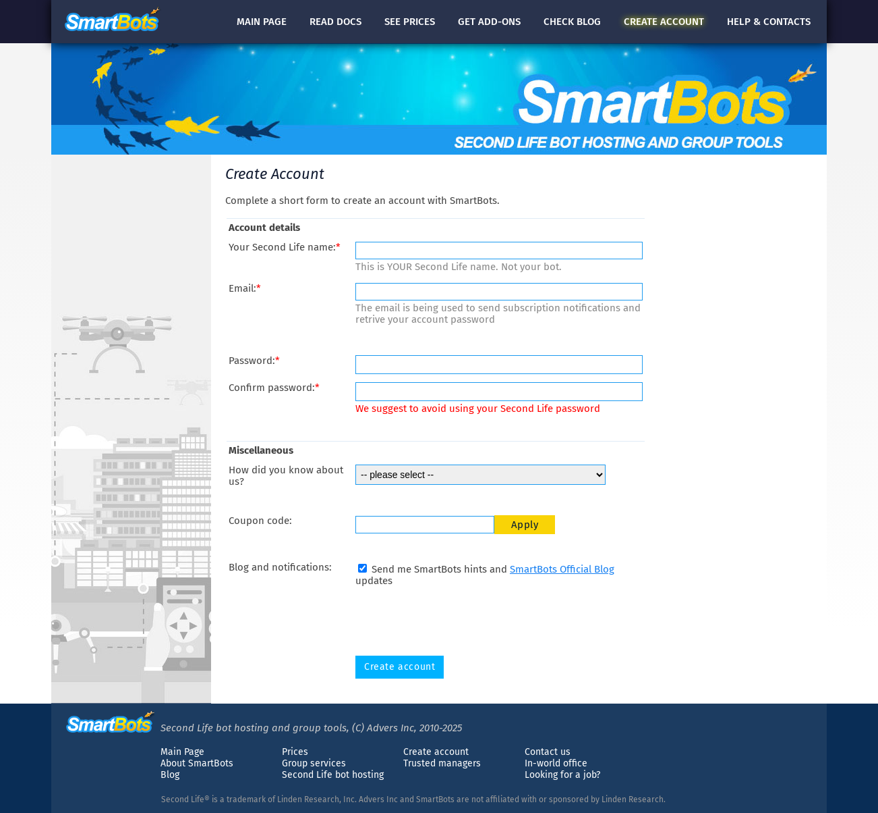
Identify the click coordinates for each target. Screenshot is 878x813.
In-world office (556, 763)
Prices (295, 752)
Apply (525, 525)
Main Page (182, 752)
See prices (409, 22)
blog (572, 22)
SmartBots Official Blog (562, 569)
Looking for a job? (562, 775)
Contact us (547, 752)
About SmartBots (196, 763)
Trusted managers (442, 763)
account (664, 22)
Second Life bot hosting (333, 775)
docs (335, 22)
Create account (436, 752)
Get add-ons (489, 22)
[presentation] (457, 621)
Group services (314, 763)
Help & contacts (769, 22)
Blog (169, 775)
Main (262, 22)
